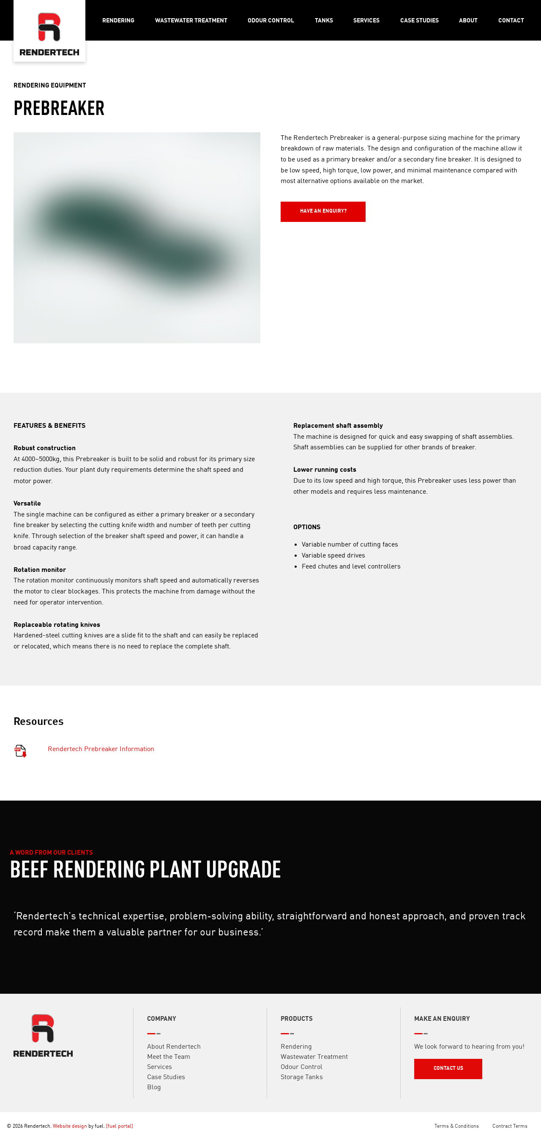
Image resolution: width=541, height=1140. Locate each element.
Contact (511, 20)
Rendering (118, 20)
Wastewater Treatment (191, 20)
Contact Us (429, 1065)
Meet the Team (168, 1059)
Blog (154, 1089)
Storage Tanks (302, 1079)
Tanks (324, 20)
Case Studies (419, 20)
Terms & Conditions (456, 1126)
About (468, 20)
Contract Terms (509, 1126)
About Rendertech (174, 1049)
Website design (70, 1126)
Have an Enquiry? (304, 205)
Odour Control (271, 20)
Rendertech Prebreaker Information (101, 751)
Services (366, 20)
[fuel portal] (119, 1126)
